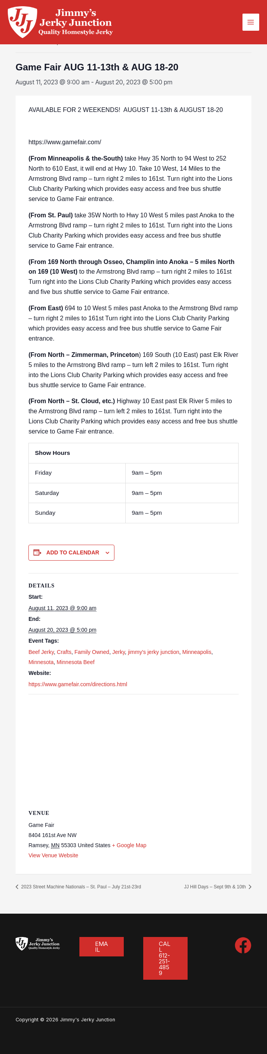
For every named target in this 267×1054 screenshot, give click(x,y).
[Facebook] (243, 945)
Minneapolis (196, 652)
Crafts (64, 652)
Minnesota (41, 662)
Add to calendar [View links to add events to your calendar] (72, 552)
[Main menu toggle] (250, 22)
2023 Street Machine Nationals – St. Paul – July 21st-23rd (80, 887)
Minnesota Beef (76, 662)
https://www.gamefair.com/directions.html (77, 684)
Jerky (118, 652)
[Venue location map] (133, 750)
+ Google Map (129, 845)
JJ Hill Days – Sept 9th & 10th (215, 887)
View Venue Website (53, 855)
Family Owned (91, 652)
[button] (101, 946)
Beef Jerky (41, 652)
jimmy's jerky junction (153, 652)
